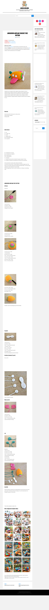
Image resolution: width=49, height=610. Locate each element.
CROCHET (21, 578)
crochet (27, 580)
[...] (44, 40)
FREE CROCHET (17, 579)
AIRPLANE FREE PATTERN (10, 578)
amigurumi (11, 49)
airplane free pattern (9, 580)
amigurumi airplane (17, 580)
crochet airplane (6, 581)
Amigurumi (24, 10)
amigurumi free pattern (23, 580)
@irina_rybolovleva (12, 44)
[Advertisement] (17, 27)
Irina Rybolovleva (13, 45)
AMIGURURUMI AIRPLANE (17, 578)
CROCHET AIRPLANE (25, 578)
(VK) (29, 50)
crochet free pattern (11, 581)
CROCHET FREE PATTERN (12, 579)
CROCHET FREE (6, 579)
